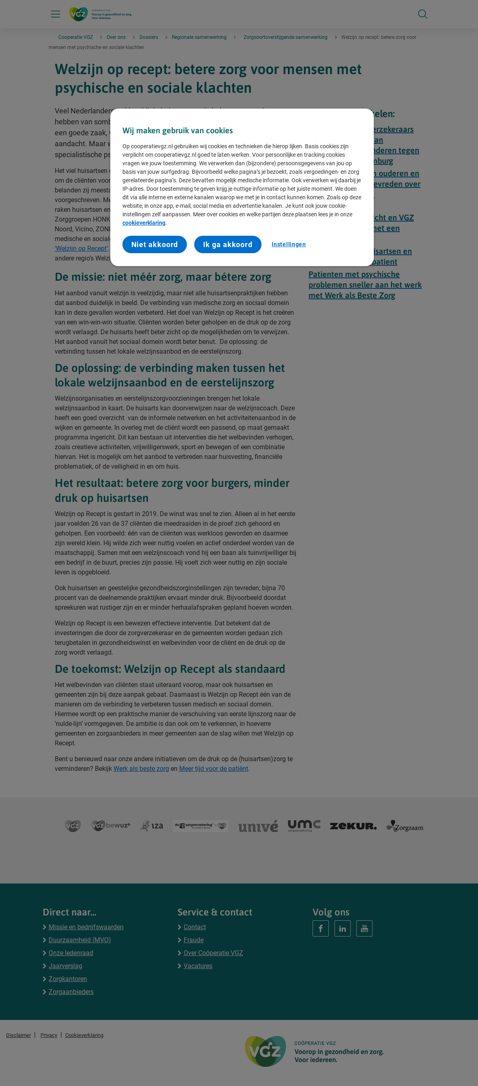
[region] (242, 187)
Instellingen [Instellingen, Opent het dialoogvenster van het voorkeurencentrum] (289, 244)
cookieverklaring (143, 223)
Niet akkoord (154, 244)
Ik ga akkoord (228, 244)
